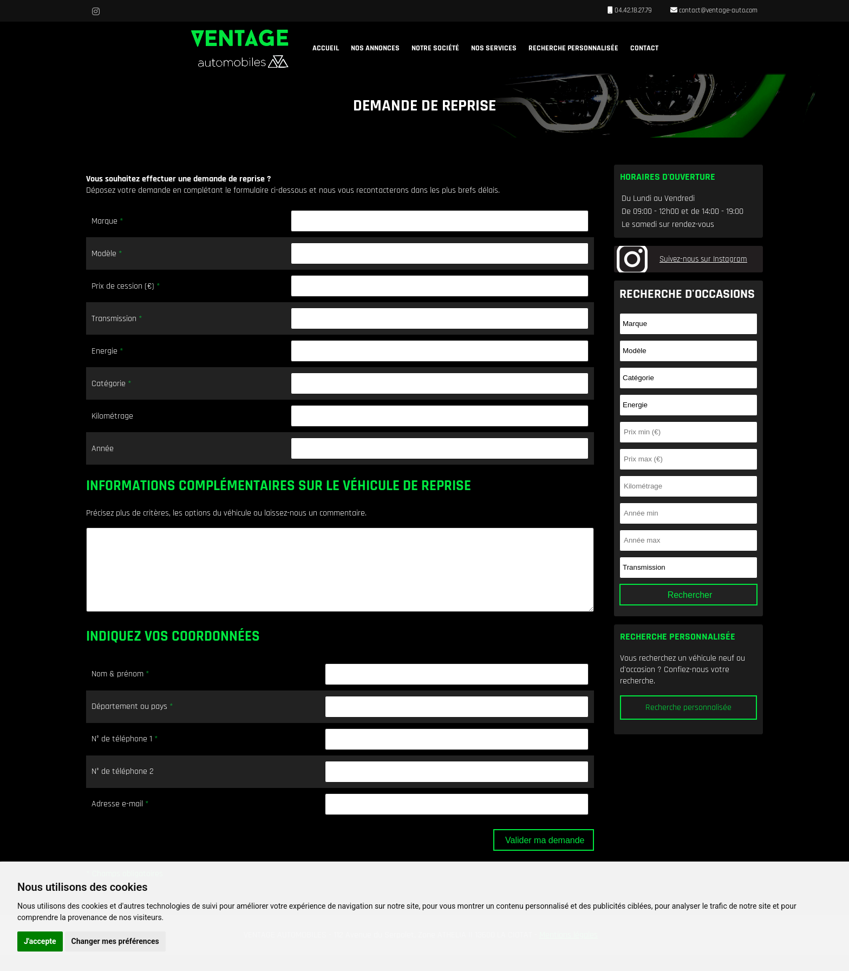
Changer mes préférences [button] (115, 941)
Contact (644, 48)
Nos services (494, 48)
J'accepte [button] (40, 941)
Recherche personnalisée (573, 48)
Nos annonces (375, 48)
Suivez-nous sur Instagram (703, 259)
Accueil (325, 48)
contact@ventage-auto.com (717, 10)
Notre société (435, 48)
